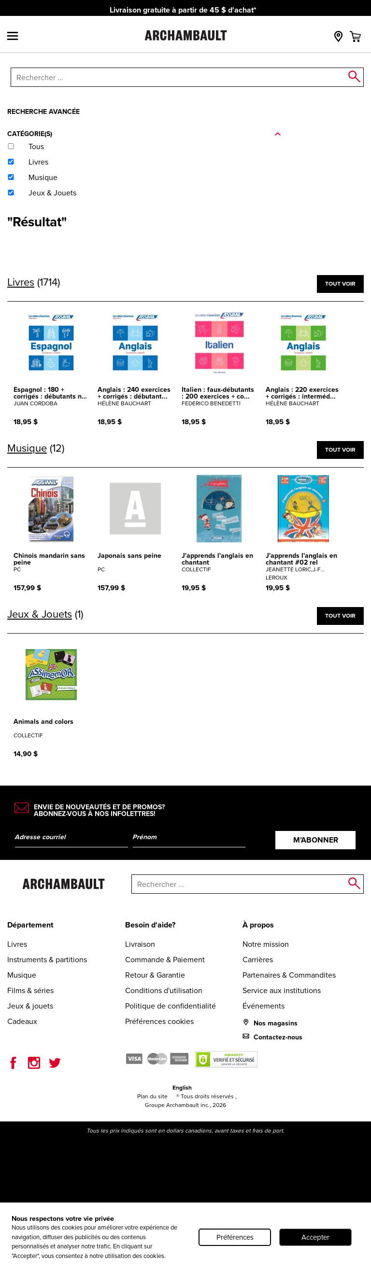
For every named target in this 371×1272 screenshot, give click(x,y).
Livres (17, 944)
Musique (21, 975)
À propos (258, 924)
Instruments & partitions (47, 959)
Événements (264, 1005)
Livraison (140, 944)
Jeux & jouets (30, 1005)
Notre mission (266, 944)
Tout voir (340, 283)
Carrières (258, 959)
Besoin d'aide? (150, 924)
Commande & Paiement (165, 959)
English (182, 1087)
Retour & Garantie (155, 975)
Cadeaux (22, 1021)
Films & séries (30, 990)
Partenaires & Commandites (289, 975)
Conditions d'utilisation (163, 990)
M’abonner (315, 839)
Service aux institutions (282, 990)
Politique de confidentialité (170, 1005)
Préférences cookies (159, 1021)
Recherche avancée (43, 111)
